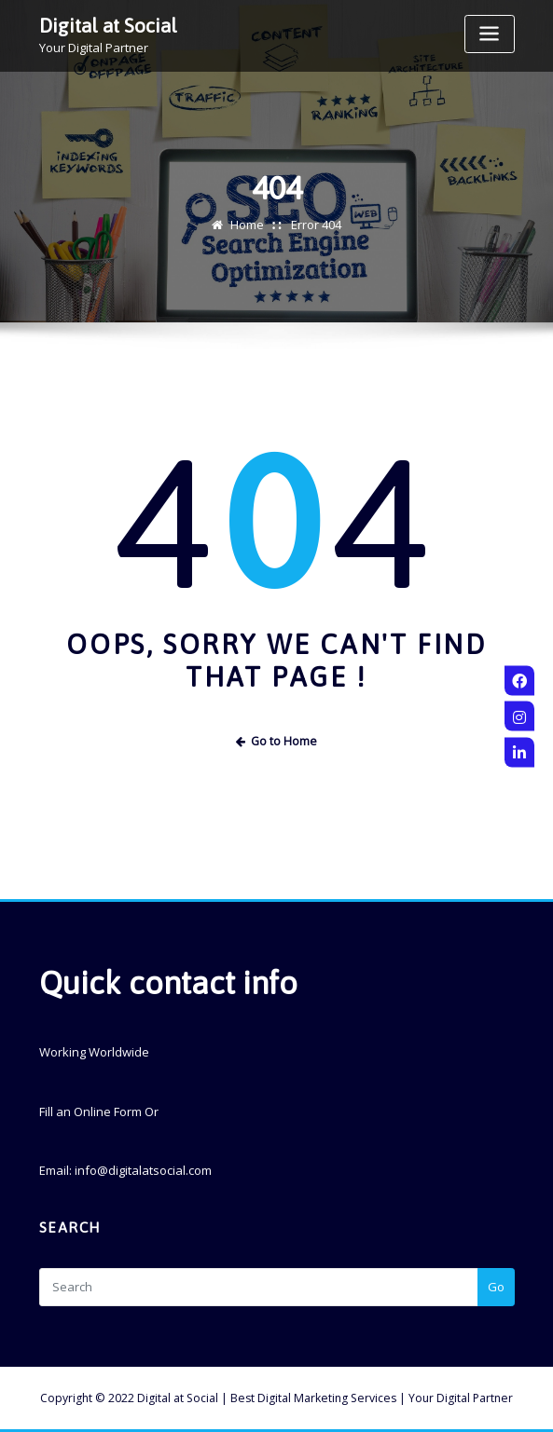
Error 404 (316, 224)
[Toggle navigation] (489, 34)
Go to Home (277, 741)
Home (247, 224)
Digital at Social (108, 25)
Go (496, 1286)
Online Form (108, 1111)
